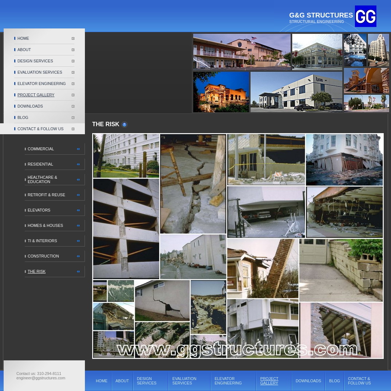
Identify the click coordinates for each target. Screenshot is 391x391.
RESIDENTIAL (40, 164)
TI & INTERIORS (42, 241)
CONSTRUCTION (43, 256)
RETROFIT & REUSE (46, 195)
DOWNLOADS (30, 106)
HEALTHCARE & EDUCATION (42, 179)
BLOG (22, 117)
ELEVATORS (39, 210)
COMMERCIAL (41, 149)
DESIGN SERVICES (35, 61)
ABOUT (24, 49)
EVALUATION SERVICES (39, 72)
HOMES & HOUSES (45, 225)
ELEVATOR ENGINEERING (41, 83)
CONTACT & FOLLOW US (40, 129)
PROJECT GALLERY (35, 95)
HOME (23, 38)
